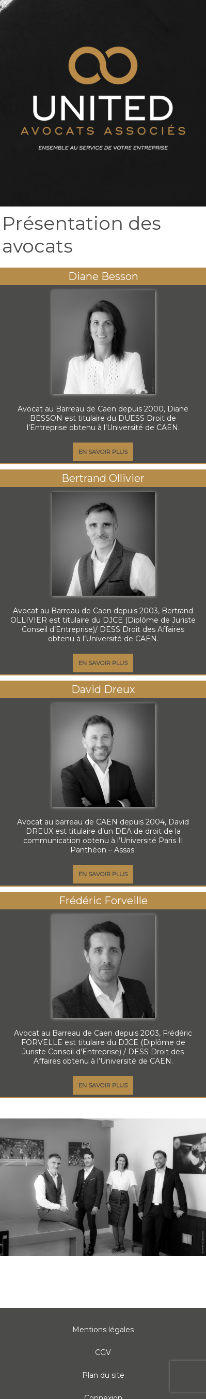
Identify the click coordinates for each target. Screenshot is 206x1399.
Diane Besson (103, 276)
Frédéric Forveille (103, 900)
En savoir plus (103, 451)
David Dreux (103, 689)
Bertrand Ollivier (103, 478)
